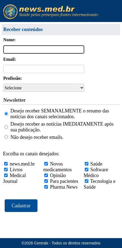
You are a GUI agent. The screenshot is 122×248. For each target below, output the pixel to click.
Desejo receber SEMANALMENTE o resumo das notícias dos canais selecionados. (59, 113)
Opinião (58, 175)
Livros (16, 169)
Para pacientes (64, 181)
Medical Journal (14, 178)
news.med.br (22, 164)
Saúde (96, 164)
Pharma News (63, 187)
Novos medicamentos (57, 166)
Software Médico (96, 172)
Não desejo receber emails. (36, 137)
